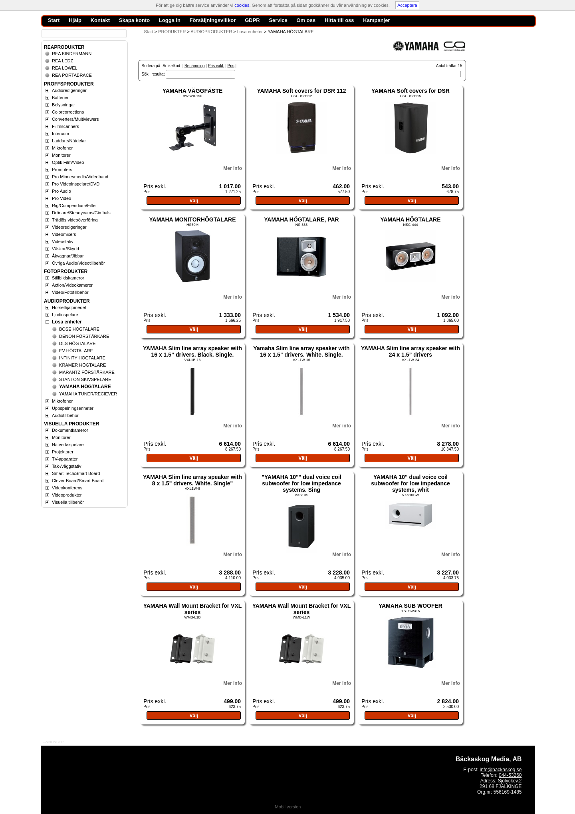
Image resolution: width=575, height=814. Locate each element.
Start (148, 31)
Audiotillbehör (65, 415)
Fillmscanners (65, 126)
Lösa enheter (67, 322)
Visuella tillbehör (68, 502)
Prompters (62, 169)
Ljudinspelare (65, 314)
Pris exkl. (216, 66)
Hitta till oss (339, 20)
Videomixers (64, 234)
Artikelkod (171, 66)
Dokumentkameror (70, 430)
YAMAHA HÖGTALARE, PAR (301, 219)
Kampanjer (376, 20)
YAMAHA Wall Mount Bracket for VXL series (192, 609)
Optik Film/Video (68, 162)
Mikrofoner (62, 148)
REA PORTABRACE (72, 75)
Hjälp (75, 20)
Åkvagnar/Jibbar (68, 255)
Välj (193, 201)
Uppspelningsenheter (72, 408)
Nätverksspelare (67, 444)
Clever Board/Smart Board (77, 480)
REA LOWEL (64, 68)
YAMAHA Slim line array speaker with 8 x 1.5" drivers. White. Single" (192, 480)
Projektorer (62, 451)
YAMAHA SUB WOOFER (410, 606)
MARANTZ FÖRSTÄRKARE (87, 372)
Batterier (60, 97)
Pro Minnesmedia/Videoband (80, 176)
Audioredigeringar (69, 90)
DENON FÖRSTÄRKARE (84, 336)
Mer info (232, 168)
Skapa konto (134, 20)
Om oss (305, 20)
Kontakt (100, 20)
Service (278, 20)
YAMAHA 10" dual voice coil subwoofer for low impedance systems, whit (410, 483)
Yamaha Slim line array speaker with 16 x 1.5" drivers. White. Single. (301, 351)
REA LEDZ (62, 60)
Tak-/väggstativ (66, 466)
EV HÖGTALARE (76, 350)
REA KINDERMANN (71, 53)
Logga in (169, 20)
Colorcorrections (68, 112)
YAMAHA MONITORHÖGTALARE (192, 219)
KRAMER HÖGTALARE (82, 365)
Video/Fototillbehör (70, 292)
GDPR (252, 20)
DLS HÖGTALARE (77, 343)
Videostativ (62, 241)
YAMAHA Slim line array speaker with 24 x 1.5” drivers (410, 351)
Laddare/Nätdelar (69, 140)
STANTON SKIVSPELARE (85, 379)
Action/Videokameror (72, 285)
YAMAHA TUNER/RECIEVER (88, 393)
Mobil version (288, 806)
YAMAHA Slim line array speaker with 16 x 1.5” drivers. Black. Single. (192, 351)
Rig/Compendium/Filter (74, 205)
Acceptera (407, 5)
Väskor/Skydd (65, 248)
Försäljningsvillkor (213, 20)
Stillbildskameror (68, 277)
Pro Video (61, 198)
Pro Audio (61, 191)
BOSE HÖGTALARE (79, 329)
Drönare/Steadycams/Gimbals (81, 212)
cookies (241, 5)
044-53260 (510, 775)
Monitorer (61, 155)
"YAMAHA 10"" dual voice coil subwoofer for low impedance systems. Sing (301, 483)
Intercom (60, 133)
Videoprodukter (66, 495)
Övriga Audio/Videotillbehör (78, 263)
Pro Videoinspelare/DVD (75, 184)
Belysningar (63, 104)
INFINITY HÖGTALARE (82, 357)
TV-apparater (64, 459)
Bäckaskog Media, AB (489, 759)
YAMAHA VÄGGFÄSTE (193, 91)
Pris (231, 66)
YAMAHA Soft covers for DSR (410, 91)
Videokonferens (67, 487)
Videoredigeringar (69, 227)
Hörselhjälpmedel (69, 307)
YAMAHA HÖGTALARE (410, 219)
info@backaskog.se (501, 769)
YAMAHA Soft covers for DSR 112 (301, 91)
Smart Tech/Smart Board (76, 473)
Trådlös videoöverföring (75, 219)
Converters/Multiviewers (75, 119)
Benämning (194, 66)
